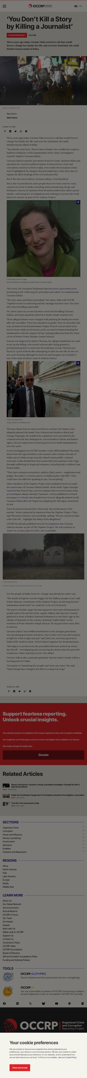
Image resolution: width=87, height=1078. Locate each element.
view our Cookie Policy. (67, 1057)
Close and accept (19, 1067)
